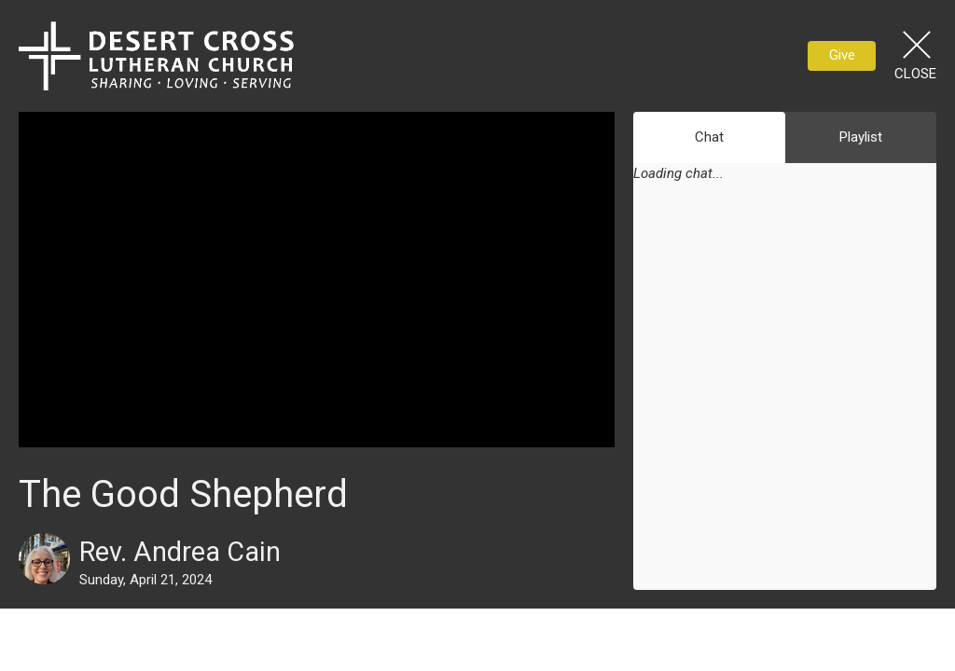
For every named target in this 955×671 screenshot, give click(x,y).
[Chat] (784, 398)
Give (842, 55)
